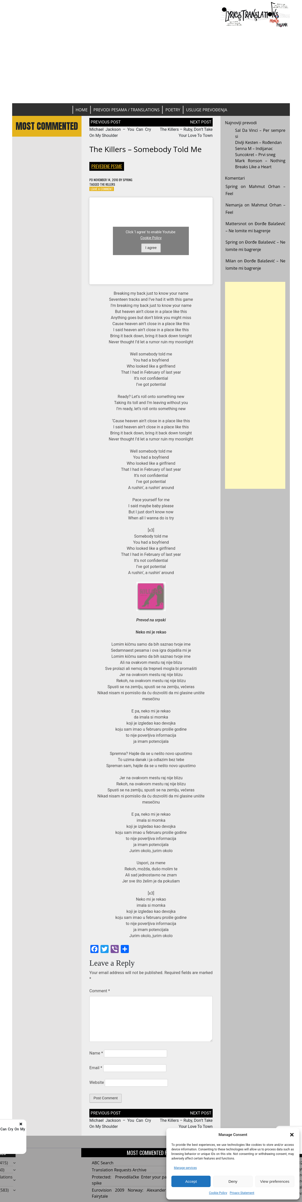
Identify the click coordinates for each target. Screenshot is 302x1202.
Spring (127, 180)
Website (96, 1082)
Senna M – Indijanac (254, 148)
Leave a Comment (102, 189)
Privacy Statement (242, 1193)
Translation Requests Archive (119, 1170)
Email (95, 1067)
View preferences (275, 1181)
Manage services (185, 1168)
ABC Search (102, 1163)
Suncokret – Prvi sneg (255, 154)
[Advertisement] (151, 65)
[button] (291, 1134)
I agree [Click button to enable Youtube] (151, 248)
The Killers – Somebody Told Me (145, 149)
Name (96, 1053)
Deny (232, 1181)
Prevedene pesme (106, 166)
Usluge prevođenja (206, 110)
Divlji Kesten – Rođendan (258, 142)
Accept (191, 1181)
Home (82, 110)
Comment (99, 990)
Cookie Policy (218, 1193)
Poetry (172, 110)
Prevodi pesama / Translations (126, 110)
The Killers (107, 184)
